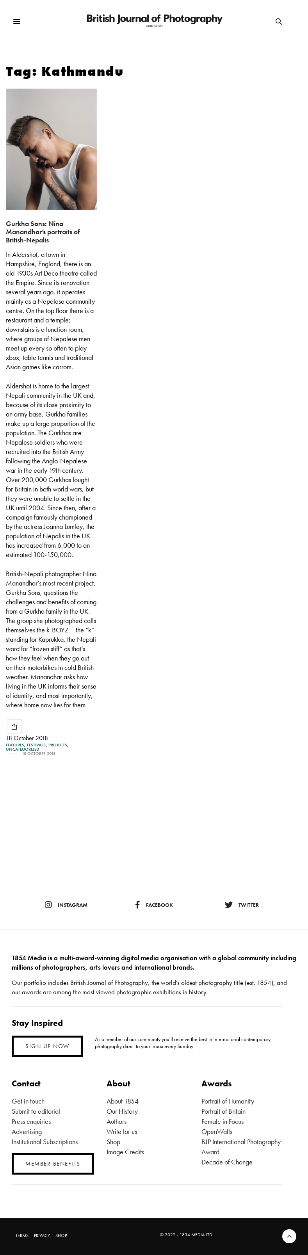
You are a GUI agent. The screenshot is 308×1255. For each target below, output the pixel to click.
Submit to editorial (36, 1111)
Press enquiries (31, 1121)
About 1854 (123, 1101)
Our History (122, 1111)
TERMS (22, 1235)
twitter (242, 905)
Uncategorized (22, 749)
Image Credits (125, 1151)
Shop (113, 1141)
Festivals (36, 745)
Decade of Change (227, 1161)
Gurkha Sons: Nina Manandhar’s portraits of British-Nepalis (43, 231)
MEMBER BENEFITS (52, 1164)
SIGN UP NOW (47, 1046)
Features (15, 745)
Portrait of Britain (223, 1111)
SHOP (61, 1235)
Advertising (27, 1131)
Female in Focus (222, 1121)
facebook (154, 905)
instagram (66, 905)
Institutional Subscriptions (45, 1141)
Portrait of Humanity (227, 1101)
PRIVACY (42, 1235)
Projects (57, 745)
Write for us (122, 1131)
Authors (116, 1121)
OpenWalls (216, 1131)
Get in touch (28, 1101)
